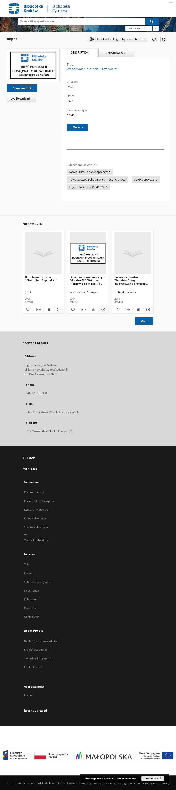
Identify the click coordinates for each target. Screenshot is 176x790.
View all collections (36, 540)
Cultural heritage (35, 518)
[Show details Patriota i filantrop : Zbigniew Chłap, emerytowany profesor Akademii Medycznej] (148, 310)
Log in (28, 695)
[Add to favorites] (154, 39)
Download (20, 98)
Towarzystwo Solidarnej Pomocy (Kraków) (97, 179)
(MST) (70, 87)
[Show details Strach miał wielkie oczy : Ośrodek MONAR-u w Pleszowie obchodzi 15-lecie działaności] (103, 310)
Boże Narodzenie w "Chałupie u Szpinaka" (40, 278)
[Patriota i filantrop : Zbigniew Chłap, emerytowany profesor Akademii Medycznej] (133, 253)
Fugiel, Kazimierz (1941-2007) (88, 187)
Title (27, 564)
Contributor (31, 617)
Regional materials (36, 509)
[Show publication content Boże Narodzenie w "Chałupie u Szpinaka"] (49, 310)
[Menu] (171, 3)
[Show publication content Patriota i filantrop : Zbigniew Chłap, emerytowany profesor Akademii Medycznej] (138, 310)
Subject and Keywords (38, 582)
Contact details (34, 667)
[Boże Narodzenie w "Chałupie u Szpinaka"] (43, 253)
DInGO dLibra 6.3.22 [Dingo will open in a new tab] (49, 783)
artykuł (71, 115)
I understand (153, 778)
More (143, 321)
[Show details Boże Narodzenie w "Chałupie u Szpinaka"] (58, 310)
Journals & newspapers (39, 501)
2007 (70, 101)
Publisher (30, 599)
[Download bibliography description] (38, 310)
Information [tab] (116, 52)
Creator (29, 573)
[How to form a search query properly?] (156, 28)
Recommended (34, 492)
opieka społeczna (145, 179)
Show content (22, 88)
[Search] (152, 21)
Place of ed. (31, 608)
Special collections (36, 527)
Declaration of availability (40, 641)
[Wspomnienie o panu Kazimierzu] (33, 65)
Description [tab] (79, 52)
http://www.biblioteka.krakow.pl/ (49, 431)
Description (31, 590)
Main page (30, 469)
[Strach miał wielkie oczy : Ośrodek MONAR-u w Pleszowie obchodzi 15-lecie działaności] (88, 253)
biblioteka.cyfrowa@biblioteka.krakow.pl (52, 412)
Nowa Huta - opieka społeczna (89, 172)
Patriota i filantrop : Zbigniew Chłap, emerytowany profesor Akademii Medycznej (129, 280)
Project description (36, 650)
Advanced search (138, 28)
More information (126, 778)
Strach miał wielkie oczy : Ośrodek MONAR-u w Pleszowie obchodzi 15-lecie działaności (87, 280)
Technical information (38, 658)
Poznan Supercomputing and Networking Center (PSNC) (130, 783)
